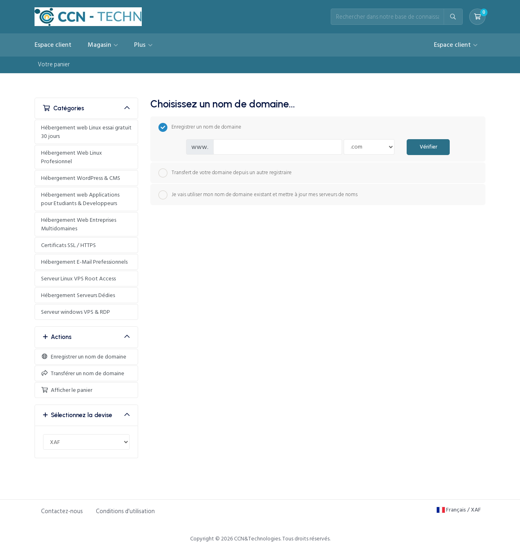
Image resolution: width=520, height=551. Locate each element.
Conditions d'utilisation (125, 511)
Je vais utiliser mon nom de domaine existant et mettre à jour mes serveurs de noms (258, 194)
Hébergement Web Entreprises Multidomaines (78, 224)
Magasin (100, 44)
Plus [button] (140, 44)
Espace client (53, 44)
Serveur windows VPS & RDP (75, 312)
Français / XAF (459, 509)
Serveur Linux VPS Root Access (78, 278)
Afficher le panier (66, 390)
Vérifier (428, 146)
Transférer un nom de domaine (82, 373)
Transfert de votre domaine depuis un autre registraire (225, 172)
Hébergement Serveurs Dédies (78, 295)
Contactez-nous (62, 511)
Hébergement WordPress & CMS (80, 178)
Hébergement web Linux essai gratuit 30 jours (86, 132)
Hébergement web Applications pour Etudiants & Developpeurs (80, 199)
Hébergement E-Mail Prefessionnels (84, 262)
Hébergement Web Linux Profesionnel (71, 157)
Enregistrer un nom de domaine (83, 356)
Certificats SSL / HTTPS (68, 245)
